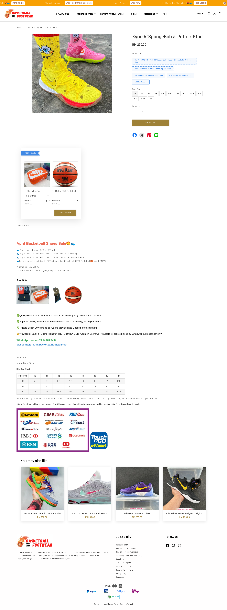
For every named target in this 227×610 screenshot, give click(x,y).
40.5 (170, 93)
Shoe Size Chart (122, 545)
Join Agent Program (123, 563)
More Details (22, 3)
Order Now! (120, 559)
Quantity (136, 106)
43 (199, 93)
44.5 (143, 98)
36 (135, 93)
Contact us (120, 577)
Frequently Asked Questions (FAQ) (129, 555)
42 (184, 93)
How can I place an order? (126, 548)
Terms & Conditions (123, 566)
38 (149, 93)
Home (19, 27)
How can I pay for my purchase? (128, 552)
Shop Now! (140, 3)
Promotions (137, 53)
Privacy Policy (121, 573)
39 (155, 93)
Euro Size (136, 89)
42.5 (192, 93)
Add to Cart (65, 212)
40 (162, 93)
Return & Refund (126, 604)
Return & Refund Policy (124, 570)
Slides (135, 13)
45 (151, 98)
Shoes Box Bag (32, 191)
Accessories (151, 13)
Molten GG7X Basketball (64, 191)
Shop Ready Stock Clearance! (83, 3)
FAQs (165, 13)
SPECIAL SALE (64, 13)
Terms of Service (100, 604)
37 (142, 93)
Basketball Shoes (86, 13)
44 (135, 98)
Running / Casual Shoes (113, 13)
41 (178, 93)
